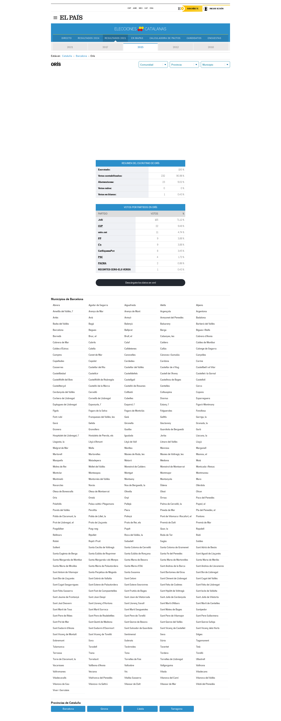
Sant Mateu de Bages (171, 609)
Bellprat (128, 330)
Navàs (92, 485)
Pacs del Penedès (205, 497)
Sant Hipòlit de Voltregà (172, 590)
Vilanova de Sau (61, 684)
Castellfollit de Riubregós (101, 379)
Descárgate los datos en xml (140, 282)
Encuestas (214, 38)
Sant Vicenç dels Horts (207, 628)
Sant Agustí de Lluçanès (208, 553)
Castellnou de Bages (170, 379)
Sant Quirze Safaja (205, 622)
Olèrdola (200, 485)
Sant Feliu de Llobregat (208, 584)
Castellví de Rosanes (134, 386)
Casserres (58, 367)
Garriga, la (201, 417)
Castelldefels (131, 373)
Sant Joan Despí (97, 597)
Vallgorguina (166, 665)
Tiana (91, 653)
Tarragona (176, 708)
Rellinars (57, 535)
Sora (91, 640)
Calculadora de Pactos (165, 38)
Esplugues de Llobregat (65, 404)
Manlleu (128, 448)
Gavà (55, 423)
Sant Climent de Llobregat (173, 578)
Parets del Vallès (61, 510)
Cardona (164, 361)
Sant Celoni (130, 578)
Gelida (92, 423)
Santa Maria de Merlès (207, 559)
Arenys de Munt (132, 311)
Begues (92, 330)
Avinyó (127, 317)
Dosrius (164, 398)
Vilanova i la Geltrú (98, 684)
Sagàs (163, 541)
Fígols (56, 410)
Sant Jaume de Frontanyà (66, 597)
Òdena (163, 485)
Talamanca (58, 646)
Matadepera (95, 460)
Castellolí (200, 379)
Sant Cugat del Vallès (207, 578)
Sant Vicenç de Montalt (65, 634)
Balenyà (128, 323)
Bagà (91, 323)
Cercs (199, 386)
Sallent (56, 547)
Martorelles (94, 454)
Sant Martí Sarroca (98, 609)
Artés (55, 317)
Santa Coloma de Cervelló (137, 547)
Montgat (128, 472)
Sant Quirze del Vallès (171, 622)
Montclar (57, 472)
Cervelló (93, 392)
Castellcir (93, 373)
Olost (163, 491)
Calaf (127, 342)
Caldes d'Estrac (61, 348)
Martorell (57, 454)
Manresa (164, 448)
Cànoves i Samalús (170, 354)
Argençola (165, 311)
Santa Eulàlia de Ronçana (137, 553)
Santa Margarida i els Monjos (103, 559)
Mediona (164, 460)
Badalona (201, 317)
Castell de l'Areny (169, 373)
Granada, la (202, 423)
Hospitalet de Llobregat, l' (66, 435)
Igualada (128, 435)
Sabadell (128, 541)
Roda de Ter (166, 535)
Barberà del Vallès (205, 323)
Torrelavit (93, 659)
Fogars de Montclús (134, 410)
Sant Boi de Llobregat (207, 572)
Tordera (164, 653)
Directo (67, 38)
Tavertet (164, 646)
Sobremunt (58, 640)
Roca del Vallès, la (133, 535)
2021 (70, 47)
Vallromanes (59, 671)
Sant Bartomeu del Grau (172, 572)
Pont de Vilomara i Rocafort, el (175, 516)
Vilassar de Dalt (132, 684)
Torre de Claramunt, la (64, 659)
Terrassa (57, 653)
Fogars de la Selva (98, 410)
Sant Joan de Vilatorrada (137, 597)
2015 (140, 47)
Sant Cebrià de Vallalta (100, 578)
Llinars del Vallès (168, 441)
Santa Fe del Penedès (171, 553)
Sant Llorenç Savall (134, 603)
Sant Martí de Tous (62, 609)
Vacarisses (58, 665)
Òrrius (163, 497)
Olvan (199, 491)
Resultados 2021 (115, 38)
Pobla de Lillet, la (97, 516)
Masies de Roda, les (134, 454)
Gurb (198, 429)
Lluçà (199, 441)
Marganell (201, 448)
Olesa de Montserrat (99, 491)
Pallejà (127, 504)
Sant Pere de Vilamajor (172, 615)
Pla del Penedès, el (205, 510)
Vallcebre (129, 665)
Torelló (199, 653)
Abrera (56, 305)
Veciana (93, 671)
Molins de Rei (59, 466)
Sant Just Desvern (62, 603)
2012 (176, 47)
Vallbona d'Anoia (97, 665)
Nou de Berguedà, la (134, 485)
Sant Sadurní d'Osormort (101, 628)
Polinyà (128, 516)
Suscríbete (193, 8)
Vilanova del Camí (169, 677)
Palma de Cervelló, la (171, 504)
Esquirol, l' (129, 404)
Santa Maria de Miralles (65, 566)
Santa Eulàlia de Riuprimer (102, 553)
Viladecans (201, 671)
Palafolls (57, 504)
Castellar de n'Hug (169, 367)
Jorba (163, 435)
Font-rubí (57, 417)
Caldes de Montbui (205, 342)
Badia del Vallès (61, 323)
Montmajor (165, 472)
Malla (91, 448)
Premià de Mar (203, 522)
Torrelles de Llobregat (171, 659)
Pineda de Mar (167, 510)
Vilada (163, 671)
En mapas (137, 38)
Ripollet (92, 535)
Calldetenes (130, 348)
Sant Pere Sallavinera (207, 615)
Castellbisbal (59, 373)
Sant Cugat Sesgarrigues (65, 584)
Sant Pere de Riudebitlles (101, 615)
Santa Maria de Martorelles (174, 559)
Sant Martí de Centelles (208, 603)
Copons (200, 392)
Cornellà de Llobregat (100, 398)
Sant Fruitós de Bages (135, 590)
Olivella (128, 491)
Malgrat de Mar (60, 448)
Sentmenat (130, 634)
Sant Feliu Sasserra (63, 590)
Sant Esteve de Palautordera (103, 584)
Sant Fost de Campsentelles (103, 590)
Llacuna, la (201, 435)
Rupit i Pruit (94, 541)
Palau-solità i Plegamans (101, 504)
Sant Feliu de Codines (171, 584)
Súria (163, 640)
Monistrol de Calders (134, 466)
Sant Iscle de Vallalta (206, 590)
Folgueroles (166, 410)
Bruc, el (92, 336)
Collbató (128, 392)
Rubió (56, 541)
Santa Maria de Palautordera (103, 566)
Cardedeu (129, 361)
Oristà (92, 497)
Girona (104, 708)
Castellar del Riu (97, 367)
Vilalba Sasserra (132, 677)
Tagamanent (202, 640)
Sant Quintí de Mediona (100, 622)
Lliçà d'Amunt (95, 441)
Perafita (93, 510)
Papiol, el (200, 504)
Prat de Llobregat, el (63, 522)
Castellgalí (129, 379)
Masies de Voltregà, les (172, 454)
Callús (163, 348)
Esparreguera (203, 398)
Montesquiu (94, 472)
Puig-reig (93, 528)
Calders (164, 342)
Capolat (92, 361)
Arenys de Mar (96, 311)
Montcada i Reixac (205, 466)
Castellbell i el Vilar (205, 367)
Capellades (58, 361)
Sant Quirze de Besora (135, 622)
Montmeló (58, 479)
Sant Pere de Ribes (62, 615)
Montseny (129, 479)
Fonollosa (201, 410)
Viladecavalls (59, 677)
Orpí (126, 497)
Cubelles (128, 398)
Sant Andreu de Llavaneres (210, 566)
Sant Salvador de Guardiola (138, 628)
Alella (163, 305)
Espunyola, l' (95, 404)
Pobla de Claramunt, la (64, 516)
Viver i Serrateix (61, 690)
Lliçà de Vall (130, 441)
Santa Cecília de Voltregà (101, 547)
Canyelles (201, 354)
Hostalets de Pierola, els (101, 435)
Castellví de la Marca (99, 386)
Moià (198, 460)
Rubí (198, 535)
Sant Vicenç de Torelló (100, 634)
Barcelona (58, 330)
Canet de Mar (95, 354)
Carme (199, 361)
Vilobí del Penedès (205, 684)
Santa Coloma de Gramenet (174, 547)
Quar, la (164, 528)
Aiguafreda (130, 305)
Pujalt (127, 528)
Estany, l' (164, 404)
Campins (57, 354)
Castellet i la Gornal (206, 373)
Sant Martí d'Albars (170, 603)
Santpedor (201, 609)
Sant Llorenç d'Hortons (100, 603)
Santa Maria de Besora (136, 559)
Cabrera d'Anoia (204, 336)
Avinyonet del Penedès (171, 317)
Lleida (140, 708)
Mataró (128, 460)
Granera (57, 429)
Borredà (57, 336)
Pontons (200, 516)
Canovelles (130, 354)
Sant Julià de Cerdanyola (173, 597)
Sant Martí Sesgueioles (136, 609)
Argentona (201, 311)
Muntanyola (166, 479)
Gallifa (163, 417)
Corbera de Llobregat (64, 398)
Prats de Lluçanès (98, 522)
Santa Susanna (132, 572)
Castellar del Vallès (134, 367)
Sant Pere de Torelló (134, 615)
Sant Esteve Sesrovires (136, 584)
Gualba (128, 429)
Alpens (199, 305)
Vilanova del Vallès (205, 677)
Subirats (128, 640)
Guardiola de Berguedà (172, 429)
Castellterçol (59, 386)
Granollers (94, 429)
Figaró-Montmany (205, 404)
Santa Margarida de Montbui (67, 559)
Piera (127, 510)
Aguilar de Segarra (98, 305)
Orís (55, 497)
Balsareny (165, 323)
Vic (126, 671)
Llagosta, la (58, 441)
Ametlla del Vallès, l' (63, 311)
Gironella (129, 423)
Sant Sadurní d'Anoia (63, 628)
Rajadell (200, 528)
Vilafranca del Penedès (100, 677)
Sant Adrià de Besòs (206, 547)
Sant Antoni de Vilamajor (65, 572)
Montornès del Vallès (99, 479)
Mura (198, 479)
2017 (105, 47)
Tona (127, 653)
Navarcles (58, 485)
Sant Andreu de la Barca (172, 566)
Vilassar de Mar (168, 684)
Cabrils (92, 342)
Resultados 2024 (88, 38)
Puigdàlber (58, 528)
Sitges (199, 634)
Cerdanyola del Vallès (64, 392)
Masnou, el (201, 454)
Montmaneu (202, 472)
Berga (163, 330)
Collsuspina (166, 392)
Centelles (165, 386)
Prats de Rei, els (132, 522)
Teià (198, 646)
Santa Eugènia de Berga (65, 553)
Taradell (93, 646)
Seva (162, 634)
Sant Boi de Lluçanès (63, 578)
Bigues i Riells (203, 330)
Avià (91, 317)
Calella (92, 348)
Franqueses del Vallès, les (102, 417)
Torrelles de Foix (132, 659)
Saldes (199, 541)
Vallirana (200, 665)
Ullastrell (200, 659)
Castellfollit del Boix (63, 379)
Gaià (126, 417)
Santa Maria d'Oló (133, 566)
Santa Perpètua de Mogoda (103, 572)
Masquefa (58, 460)
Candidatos (194, 38)
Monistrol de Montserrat (172, 466)
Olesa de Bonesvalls (63, 491)
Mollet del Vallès (97, 466)
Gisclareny (165, 423)
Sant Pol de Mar (61, 622)
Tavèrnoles (130, 646)
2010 (211, 47)
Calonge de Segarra (206, 348)
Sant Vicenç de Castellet (172, 628)
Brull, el (128, 336)
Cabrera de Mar (61, 342)
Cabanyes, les (167, 336)
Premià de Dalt (168, 522)
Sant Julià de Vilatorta (207, 597)
